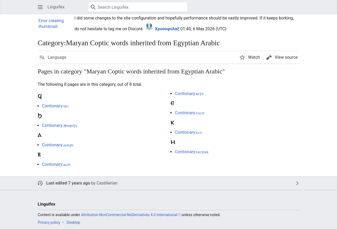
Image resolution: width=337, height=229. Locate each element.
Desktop (73, 222)
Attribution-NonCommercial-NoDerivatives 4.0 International (129, 215)
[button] (40, 7)
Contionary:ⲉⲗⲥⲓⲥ (190, 112)
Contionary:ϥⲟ (55, 105)
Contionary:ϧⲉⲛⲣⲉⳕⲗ (59, 125)
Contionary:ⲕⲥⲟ (188, 132)
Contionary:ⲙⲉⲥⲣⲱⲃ (191, 151)
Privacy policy (49, 222)
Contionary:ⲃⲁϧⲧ (56, 164)
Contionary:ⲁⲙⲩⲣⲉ (57, 144)
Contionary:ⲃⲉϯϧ (189, 93)
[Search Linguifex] (137, 7)
